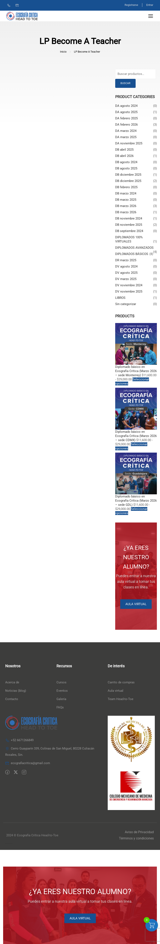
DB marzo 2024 (125, 193)
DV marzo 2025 (125, 279)
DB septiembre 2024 (129, 231)
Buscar (125, 83)
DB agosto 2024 (126, 162)
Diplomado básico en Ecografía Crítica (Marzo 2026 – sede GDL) (136, 501)
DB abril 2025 (124, 149)
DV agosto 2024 (126, 266)
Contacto (11, 699)
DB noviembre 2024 (128, 218)
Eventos (62, 691)
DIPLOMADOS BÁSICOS (131, 254)
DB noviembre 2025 (128, 225)
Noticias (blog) (15, 691)
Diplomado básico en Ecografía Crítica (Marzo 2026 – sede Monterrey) (136, 371)
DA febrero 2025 (126, 118)
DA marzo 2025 (125, 137)
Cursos (61, 682)
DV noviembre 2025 (128, 291)
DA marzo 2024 (125, 131)
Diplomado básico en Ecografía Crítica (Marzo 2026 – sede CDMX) (136, 436)
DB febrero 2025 (126, 187)
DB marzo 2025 (125, 200)
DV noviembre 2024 (128, 285)
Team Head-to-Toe (120, 699)
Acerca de (12, 682)
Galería (61, 699)
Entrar (149, 4)
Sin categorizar (125, 304)
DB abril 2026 (124, 156)
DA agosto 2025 (126, 112)
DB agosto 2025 (126, 168)
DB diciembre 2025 (128, 175)
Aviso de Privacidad (139, 832)
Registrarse (131, 4)
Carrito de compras (121, 682)
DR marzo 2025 (125, 260)
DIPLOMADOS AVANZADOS (134, 248)
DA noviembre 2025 (128, 143)
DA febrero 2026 (126, 124)
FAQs (60, 707)
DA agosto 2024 (126, 106)
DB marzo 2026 (125, 206)
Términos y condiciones (136, 839)
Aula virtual (115, 691)
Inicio (63, 51)
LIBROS (120, 298)
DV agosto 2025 (126, 273)
